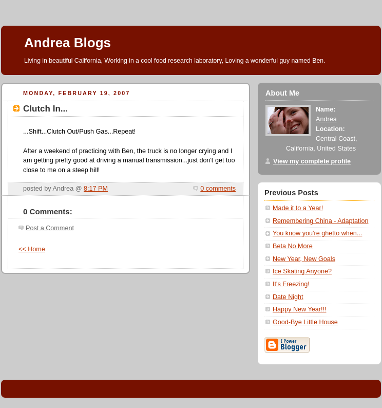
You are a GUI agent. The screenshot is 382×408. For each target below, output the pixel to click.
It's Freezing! (291, 284)
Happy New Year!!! (299, 309)
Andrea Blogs (67, 42)
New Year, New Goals (304, 259)
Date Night (288, 297)
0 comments (218, 188)
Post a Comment (50, 228)
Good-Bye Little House (305, 322)
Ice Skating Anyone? (302, 271)
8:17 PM (96, 188)
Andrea (326, 119)
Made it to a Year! (298, 208)
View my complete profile (312, 161)
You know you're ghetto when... (317, 233)
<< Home (31, 249)
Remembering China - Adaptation (320, 221)
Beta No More (293, 246)
